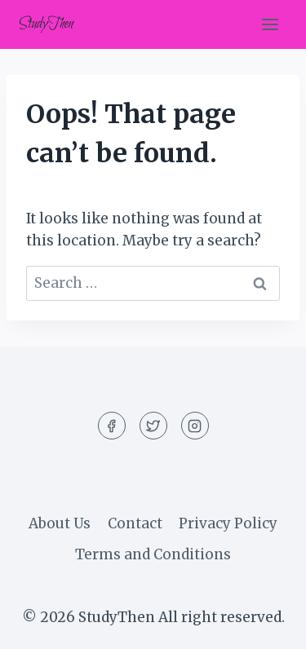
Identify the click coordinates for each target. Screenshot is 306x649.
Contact (135, 523)
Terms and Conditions (153, 554)
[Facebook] (112, 425)
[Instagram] (195, 425)
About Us (60, 523)
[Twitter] (153, 425)
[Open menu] (269, 24)
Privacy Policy (228, 523)
